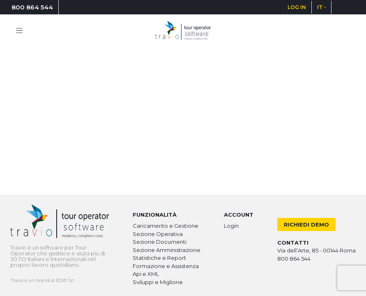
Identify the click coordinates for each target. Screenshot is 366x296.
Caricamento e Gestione (165, 225)
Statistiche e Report (159, 257)
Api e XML (146, 274)
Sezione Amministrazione (166, 250)
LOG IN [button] (297, 7)
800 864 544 (32, 7)
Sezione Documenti (159, 241)
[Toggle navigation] (19, 30)
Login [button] (231, 225)
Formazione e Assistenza (166, 266)
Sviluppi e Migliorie (158, 282)
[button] (321, 7)
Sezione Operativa (158, 234)
